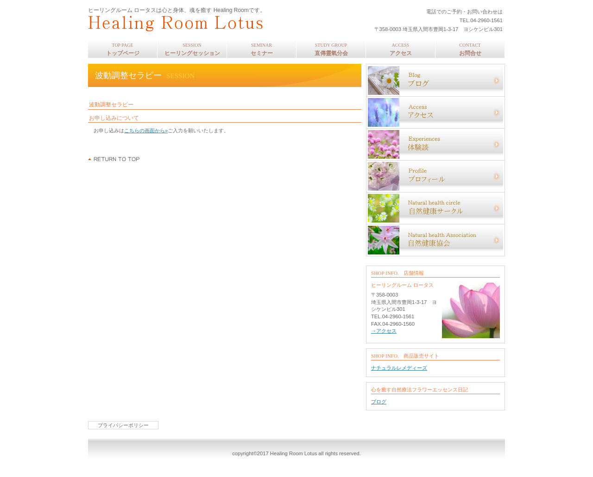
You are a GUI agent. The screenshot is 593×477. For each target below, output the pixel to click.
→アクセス (384, 331)
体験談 (435, 144)
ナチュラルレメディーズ (399, 368)
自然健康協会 (435, 240)
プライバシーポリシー (123, 425)
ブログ (435, 80)
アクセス (435, 112)
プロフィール (435, 176)
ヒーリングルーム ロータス (211, 23)
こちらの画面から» (146, 130)
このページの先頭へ (114, 159)
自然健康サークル (435, 208)
